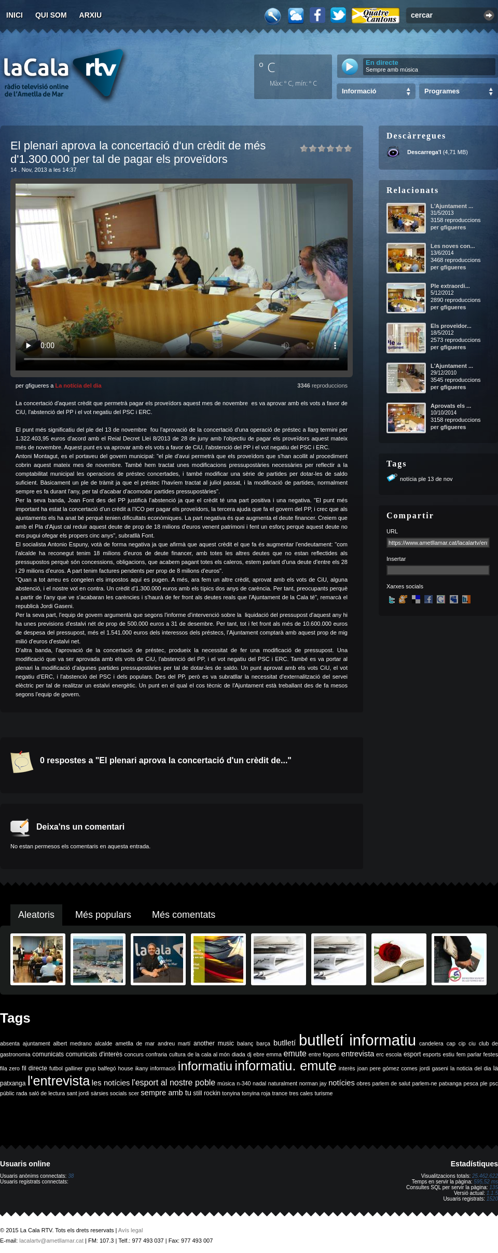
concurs (134, 1054)
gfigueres (453, 227)
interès (347, 1068)
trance (280, 1093)
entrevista (358, 1054)
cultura (177, 1054)
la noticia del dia (470, 1068)
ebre (258, 1054)
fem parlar (469, 1054)
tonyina (231, 1093)
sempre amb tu (166, 1093)
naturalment (282, 1083)
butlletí (284, 1043)
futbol (56, 1068)
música (226, 1083)
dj (249, 1054)
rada (21, 1093)
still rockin (206, 1093)
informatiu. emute (285, 1065)
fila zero (10, 1068)
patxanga (450, 1083)
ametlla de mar (135, 1043)
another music (213, 1043)
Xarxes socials (404, 586)
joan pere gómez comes (387, 1068)
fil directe (34, 1068)
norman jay (313, 1083)
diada (238, 1054)
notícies (341, 1083)
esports (432, 1054)
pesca (471, 1083)
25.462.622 (485, 1176)
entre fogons (324, 1054)
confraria (156, 1054)
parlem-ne (424, 1083)
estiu (449, 1054)
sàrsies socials (109, 1093)
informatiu (205, 1066)
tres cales (301, 1093)
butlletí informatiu (357, 1040)
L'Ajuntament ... (452, 206)
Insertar (396, 559)
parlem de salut (391, 1083)
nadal (259, 1083)
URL (392, 531)
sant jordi (78, 1093)
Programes (442, 91)
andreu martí (174, 1043)
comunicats (48, 1054)
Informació (359, 91)
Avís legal (130, 1230)
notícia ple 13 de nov (426, 479)
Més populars (103, 915)
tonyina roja (256, 1093)
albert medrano (72, 1043)
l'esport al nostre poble (173, 1082)
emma (274, 1054)
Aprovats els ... (451, 406)
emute (295, 1053)
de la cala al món (208, 1054)
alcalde (104, 1043)
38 (71, 1176)
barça (263, 1043)
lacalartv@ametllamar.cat (51, 1240)
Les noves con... (453, 246)
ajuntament (36, 1043)
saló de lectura (47, 1093)
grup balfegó (100, 1068)
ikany (141, 1068)
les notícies (111, 1083)
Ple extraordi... (450, 286)
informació (163, 1068)
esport (412, 1054)
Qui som (51, 15)
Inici (14, 15)
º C (267, 67)
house (125, 1068)
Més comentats (183, 915)
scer (134, 1093)
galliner (73, 1068)
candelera (431, 1043)
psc (493, 1083)
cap (451, 1043)
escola (393, 1054)
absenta (10, 1043)
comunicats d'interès (94, 1054)
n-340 (244, 1083)
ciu (472, 1043)
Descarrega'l (424, 152)
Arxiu (90, 15)
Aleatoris (36, 915)
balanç (245, 1043)
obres (363, 1083)
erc (380, 1054)
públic (7, 1093)
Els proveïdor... (451, 326)
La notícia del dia (78, 385)
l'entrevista (58, 1080)
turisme (323, 1093)
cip (462, 1043)
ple (484, 1083)
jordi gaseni (434, 1068)
